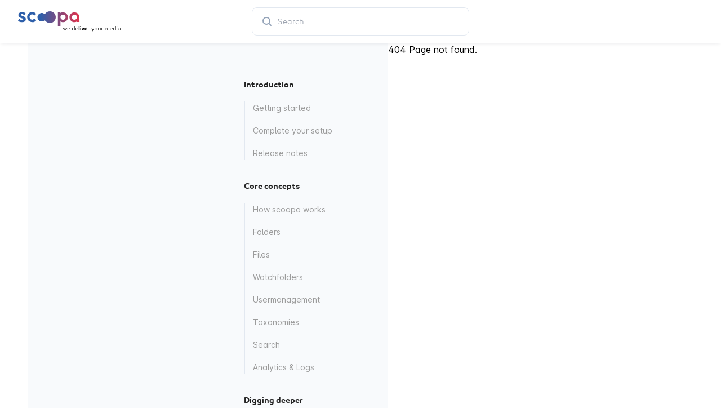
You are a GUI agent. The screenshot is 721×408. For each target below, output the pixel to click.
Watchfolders (278, 277)
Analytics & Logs (283, 367)
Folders (267, 232)
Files (261, 254)
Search (266, 344)
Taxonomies (276, 322)
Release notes (280, 153)
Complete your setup (292, 130)
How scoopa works (289, 209)
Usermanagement (286, 299)
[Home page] (69, 21)
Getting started (282, 108)
